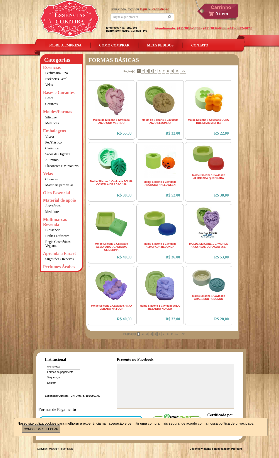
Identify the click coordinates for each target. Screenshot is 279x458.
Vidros (50, 136)
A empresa (53, 366)
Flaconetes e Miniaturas (62, 166)
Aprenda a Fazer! (59, 253)
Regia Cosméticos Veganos (58, 244)
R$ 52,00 (173, 195)
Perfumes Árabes (59, 266)
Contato (199, 45)
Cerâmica (52, 148)
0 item (222, 13)
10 (176, 71)
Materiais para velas (59, 185)
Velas (49, 85)
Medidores (52, 212)
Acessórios (53, 206)
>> (183, 71)
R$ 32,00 (173, 133)
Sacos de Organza (57, 154)
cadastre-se (160, 9)
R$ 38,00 (221, 195)
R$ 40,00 (124, 257)
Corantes (51, 104)
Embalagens (54, 130)
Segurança (53, 377)
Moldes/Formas (57, 111)
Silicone (51, 117)
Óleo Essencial (56, 192)
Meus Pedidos (160, 45)
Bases (49, 98)
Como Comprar (114, 45)
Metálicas (52, 123)
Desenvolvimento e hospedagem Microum (216, 448)
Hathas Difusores (57, 236)
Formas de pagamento (60, 372)
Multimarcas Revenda (55, 222)
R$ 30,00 (124, 195)
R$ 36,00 (173, 257)
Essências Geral (56, 79)
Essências (52, 67)
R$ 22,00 (221, 133)
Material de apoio (59, 200)
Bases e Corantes (59, 92)
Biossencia (52, 230)
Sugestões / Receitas (59, 259)
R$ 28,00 (221, 319)
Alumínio (52, 160)
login (143, 9)
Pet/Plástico (53, 142)
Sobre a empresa (65, 45)
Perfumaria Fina (56, 73)
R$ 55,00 (124, 133)
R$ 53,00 (221, 257)
